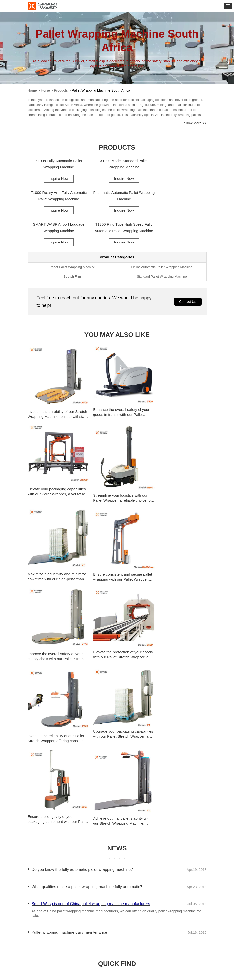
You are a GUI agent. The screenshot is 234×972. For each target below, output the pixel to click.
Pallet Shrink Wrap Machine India (59, 819)
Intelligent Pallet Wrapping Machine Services (68, 767)
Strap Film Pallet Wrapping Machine (61, 788)
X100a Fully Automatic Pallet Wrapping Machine (56, 164)
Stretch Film (72, 245)
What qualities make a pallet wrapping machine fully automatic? (87, 677)
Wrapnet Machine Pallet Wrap (148, 788)
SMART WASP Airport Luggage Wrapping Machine (117, 196)
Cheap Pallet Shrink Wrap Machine (152, 798)
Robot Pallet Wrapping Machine (72, 236)
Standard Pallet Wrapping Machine (162, 245)
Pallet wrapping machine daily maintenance (70, 723)
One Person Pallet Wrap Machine (59, 798)
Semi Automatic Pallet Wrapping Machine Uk (160, 777)
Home (32, 90)
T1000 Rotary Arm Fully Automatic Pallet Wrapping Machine (177, 164)
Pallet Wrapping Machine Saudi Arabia (63, 840)
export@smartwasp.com (177, 963)
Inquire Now (56, 178)
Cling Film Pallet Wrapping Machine (61, 809)
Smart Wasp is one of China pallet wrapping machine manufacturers (91, 694)
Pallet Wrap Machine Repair (54, 830)
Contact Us (187, 270)
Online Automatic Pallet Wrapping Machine (161, 236)
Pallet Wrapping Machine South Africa (101, 90)
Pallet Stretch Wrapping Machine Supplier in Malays (163, 819)
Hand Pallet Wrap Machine (145, 809)
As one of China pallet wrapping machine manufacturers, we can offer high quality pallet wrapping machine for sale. (116, 704)
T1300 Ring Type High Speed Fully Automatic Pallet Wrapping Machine (177, 197)
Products (61, 90)
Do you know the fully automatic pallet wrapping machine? (83, 660)
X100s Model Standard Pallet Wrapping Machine (117, 164)
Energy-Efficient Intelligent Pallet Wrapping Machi (163, 767)
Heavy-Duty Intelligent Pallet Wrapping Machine (70, 777)
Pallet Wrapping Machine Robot (149, 830)
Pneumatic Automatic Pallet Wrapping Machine (56, 196)
